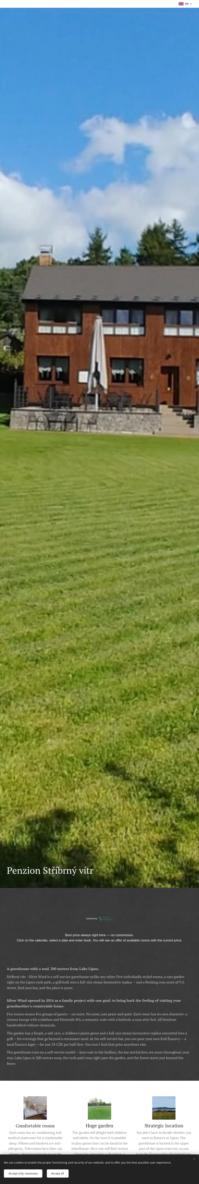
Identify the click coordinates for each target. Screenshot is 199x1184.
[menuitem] (187, 16)
